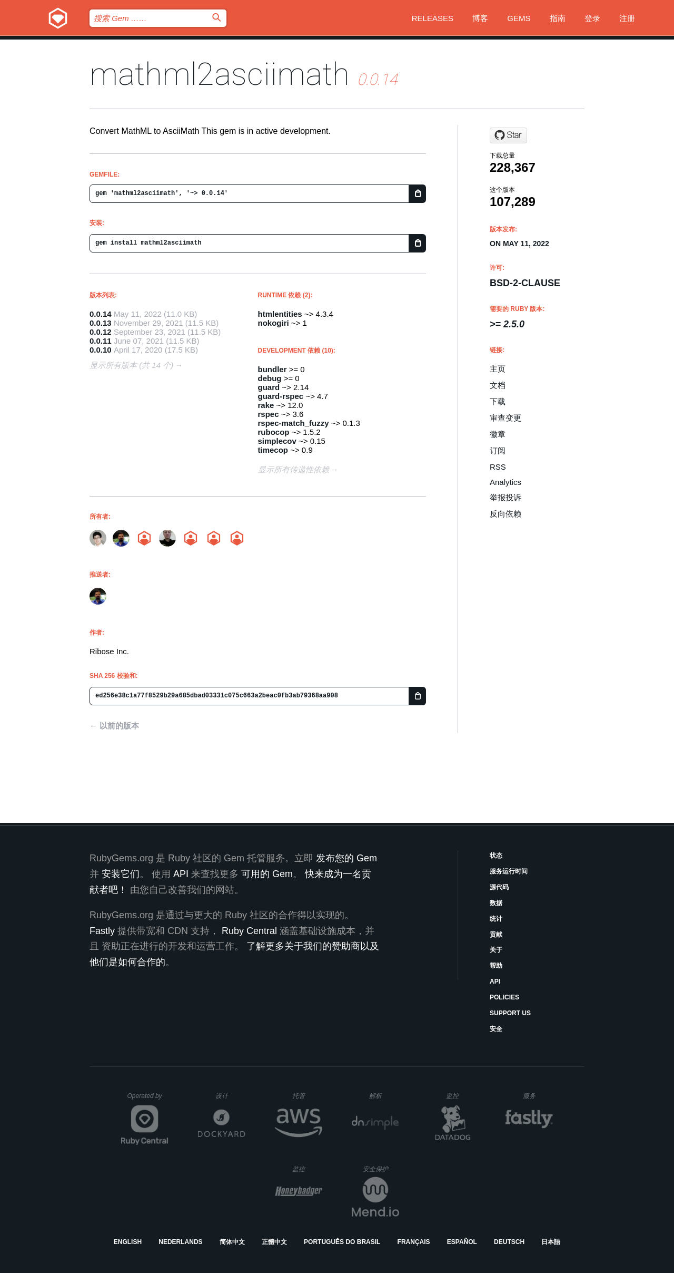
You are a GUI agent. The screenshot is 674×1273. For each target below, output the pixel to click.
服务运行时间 (509, 871)
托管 (305, 1096)
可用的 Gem (267, 874)
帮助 (496, 965)
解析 (384, 1096)
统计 (496, 918)
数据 (496, 903)
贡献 (496, 934)
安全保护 (381, 1169)
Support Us (510, 1013)
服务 (537, 1096)
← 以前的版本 (114, 725)
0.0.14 (101, 313)
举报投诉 (505, 497)
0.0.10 (101, 349)
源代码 (499, 887)
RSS (498, 466)
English (128, 1242)
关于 (496, 950)
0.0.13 (101, 322)
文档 (498, 385)
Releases (432, 18)
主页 (498, 368)
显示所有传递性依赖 (293, 469)
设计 (230, 1096)
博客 (480, 18)
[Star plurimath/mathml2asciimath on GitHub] (508, 135)
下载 (498, 401)
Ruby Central (249, 931)
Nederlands (180, 1242)
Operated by (147, 1099)
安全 (496, 1029)
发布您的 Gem (346, 858)
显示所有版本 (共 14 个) (131, 365)
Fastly (102, 931)
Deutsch (509, 1242)
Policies (504, 997)
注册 (627, 18)
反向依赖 (505, 513)
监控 (461, 1096)
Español (462, 1242)
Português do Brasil (342, 1242)
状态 (496, 855)
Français (414, 1242)
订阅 (498, 450)
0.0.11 (101, 340)
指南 (558, 18)
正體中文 (274, 1242)
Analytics (505, 482)
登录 (592, 18)
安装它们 (121, 874)
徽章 (498, 434)
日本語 (550, 1242)
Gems (518, 18)
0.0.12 (101, 331)
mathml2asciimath (220, 74)
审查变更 (505, 417)
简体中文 (232, 1242)
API (495, 981)
